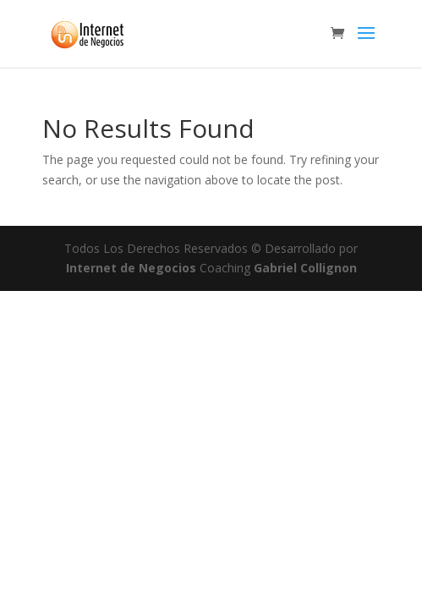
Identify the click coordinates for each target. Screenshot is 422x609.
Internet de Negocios (133, 268)
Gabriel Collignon (305, 268)
